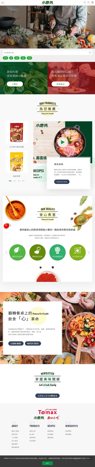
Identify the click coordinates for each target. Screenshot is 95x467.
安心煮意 (15, 441)
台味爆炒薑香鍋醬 (16, 147)
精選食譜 (51, 431)
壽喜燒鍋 (58, 164)
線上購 (32, 434)
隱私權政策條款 (77, 458)
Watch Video (33, 343)
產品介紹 (33, 431)
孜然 (5, 58)
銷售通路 (68, 434)
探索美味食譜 (61, 182)
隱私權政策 (15, 447)
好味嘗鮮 (51, 434)
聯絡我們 (15, 444)
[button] (46, 45)
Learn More (16, 343)
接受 (47, 463)
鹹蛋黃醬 (16, 176)
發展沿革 (15, 434)
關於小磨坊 (15, 431)
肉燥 (23, 58)
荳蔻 (29, 58)
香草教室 (33, 437)
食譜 (16, 58)
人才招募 (15, 437)
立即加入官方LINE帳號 (47, 395)
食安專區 (68, 431)
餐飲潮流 (51, 437)
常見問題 (33, 441)
